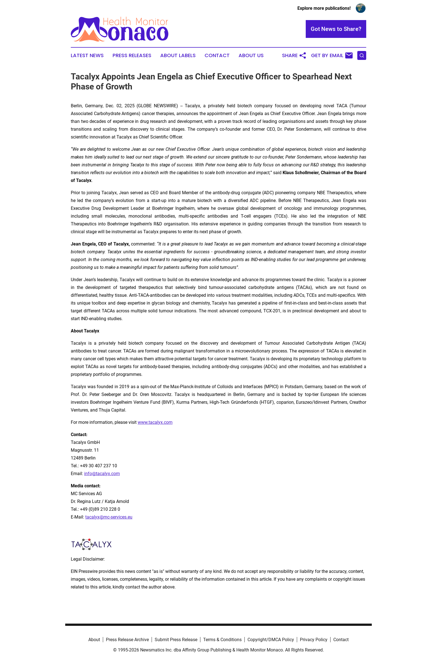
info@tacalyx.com (102, 473)
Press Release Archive (127, 639)
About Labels (178, 55)
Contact (217, 55)
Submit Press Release (176, 639)
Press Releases (132, 55)
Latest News (87, 55)
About (94, 639)
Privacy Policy (313, 639)
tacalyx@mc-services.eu (108, 517)
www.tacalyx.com (155, 422)
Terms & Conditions (222, 639)
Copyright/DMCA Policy (270, 639)
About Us (251, 55)
